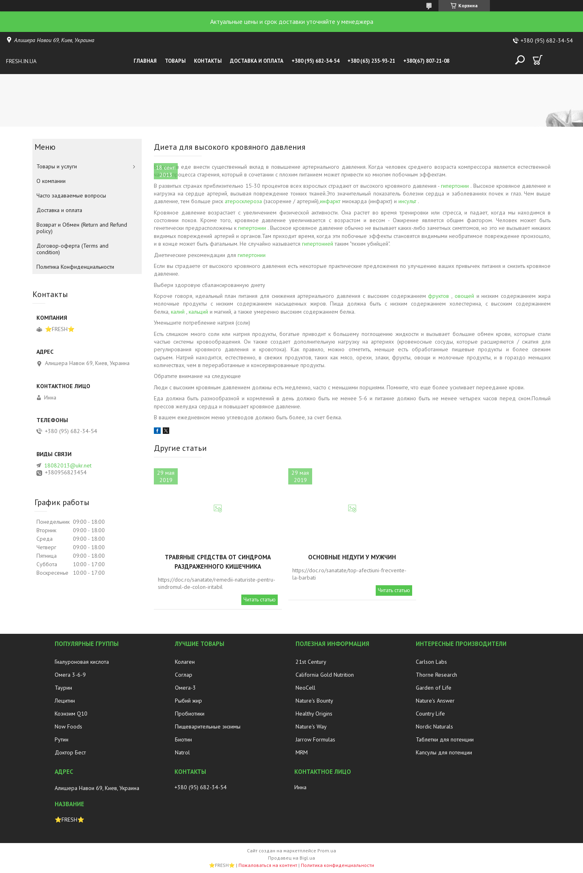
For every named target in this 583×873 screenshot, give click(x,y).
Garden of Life (433, 687)
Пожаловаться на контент (267, 865)
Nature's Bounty (314, 700)
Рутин (61, 739)
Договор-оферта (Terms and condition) (72, 249)
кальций (198, 311)
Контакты (208, 60)
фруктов (438, 295)
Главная (145, 60)
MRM (302, 752)
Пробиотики (189, 713)
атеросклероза (243, 201)
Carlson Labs (431, 661)
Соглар (183, 674)
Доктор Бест (70, 752)
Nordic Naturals (434, 726)
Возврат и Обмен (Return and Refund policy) (81, 228)
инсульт (407, 201)
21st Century (311, 661)
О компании (51, 181)
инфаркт (330, 201)
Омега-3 (185, 687)
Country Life (430, 713)
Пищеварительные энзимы (207, 726)
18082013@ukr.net (67, 465)
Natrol (182, 752)
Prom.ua (326, 851)
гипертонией (317, 243)
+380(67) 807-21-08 (426, 60)
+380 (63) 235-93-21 (371, 60)
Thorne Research (436, 674)
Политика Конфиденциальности (75, 266)
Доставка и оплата (256, 60)
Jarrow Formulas (315, 739)
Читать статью (259, 599)
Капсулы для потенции (444, 752)
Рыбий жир (188, 700)
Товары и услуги (56, 166)
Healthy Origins (314, 713)
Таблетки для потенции (445, 739)
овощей (464, 295)
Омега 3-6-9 (70, 674)
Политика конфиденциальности (337, 865)
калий (178, 311)
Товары (175, 60)
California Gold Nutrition (325, 674)
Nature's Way (311, 726)
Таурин (63, 687)
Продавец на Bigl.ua (291, 858)
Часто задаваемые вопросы (71, 195)
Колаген (185, 661)
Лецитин (65, 700)
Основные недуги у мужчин (352, 557)
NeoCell (305, 687)
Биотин (183, 739)
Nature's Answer (435, 700)
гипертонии (455, 185)
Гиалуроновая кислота (82, 661)
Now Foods (68, 726)
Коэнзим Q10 (71, 713)
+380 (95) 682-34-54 (315, 60)
